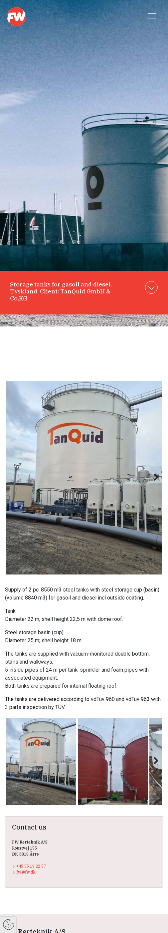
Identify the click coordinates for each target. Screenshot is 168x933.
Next (152, 484)
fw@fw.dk (24, 872)
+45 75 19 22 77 (29, 866)
